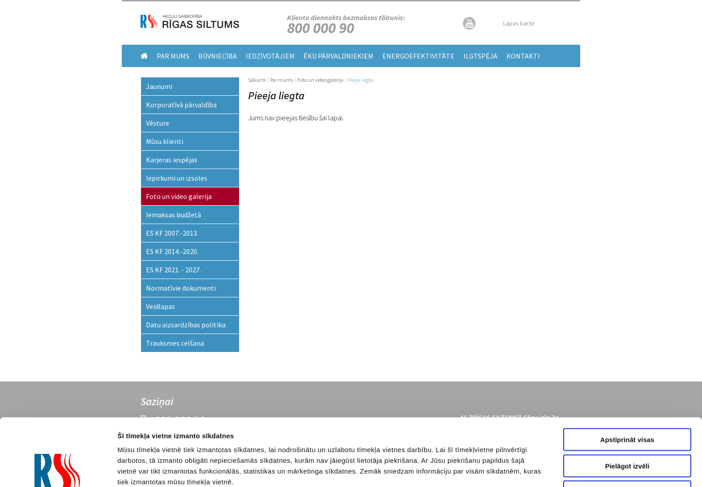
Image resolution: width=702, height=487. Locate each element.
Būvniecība (217, 55)
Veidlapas (160, 306)
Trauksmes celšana (175, 343)
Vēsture (157, 123)
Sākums (257, 79)
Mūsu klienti (164, 141)
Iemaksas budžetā (173, 214)
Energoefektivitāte (418, 55)
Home (144, 56)
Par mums (173, 55)
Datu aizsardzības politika (186, 324)
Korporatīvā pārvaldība (181, 104)
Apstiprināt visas (627, 376)
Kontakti (523, 55)
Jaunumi (159, 86)
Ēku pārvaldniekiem (338, 55)
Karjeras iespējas (171, 159)
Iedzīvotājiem (270, 55)
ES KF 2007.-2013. (172, 233)
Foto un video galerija (320, 79)
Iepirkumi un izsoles (176, 178)
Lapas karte (519, 23)
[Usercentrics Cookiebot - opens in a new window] (58, 469)
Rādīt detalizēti (496, 469)
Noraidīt (627, 428)
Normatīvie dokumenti (181, 288)
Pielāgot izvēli (627, 403)
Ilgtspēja (480, 55)
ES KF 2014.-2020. (172, 251)
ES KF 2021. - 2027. (173, 269)
